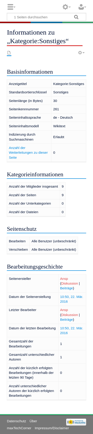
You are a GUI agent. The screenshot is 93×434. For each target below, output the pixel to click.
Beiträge (66, 288)
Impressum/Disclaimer (52, 428)
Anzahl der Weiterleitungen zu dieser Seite (28, 152)
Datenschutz (16, 421)
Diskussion (69, 283)
